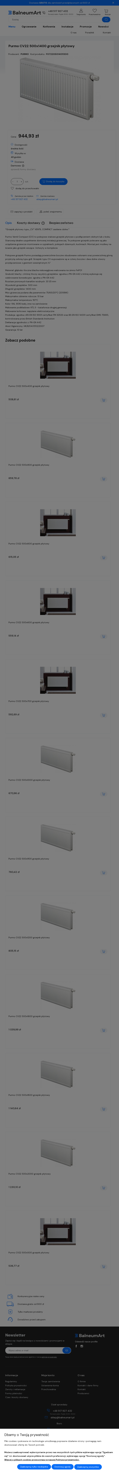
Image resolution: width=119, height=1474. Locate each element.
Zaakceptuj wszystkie (88, 1466)
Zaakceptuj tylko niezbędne (34, 1466)
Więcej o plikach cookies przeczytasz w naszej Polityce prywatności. (41, 1459)
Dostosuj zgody (63, 1466)
